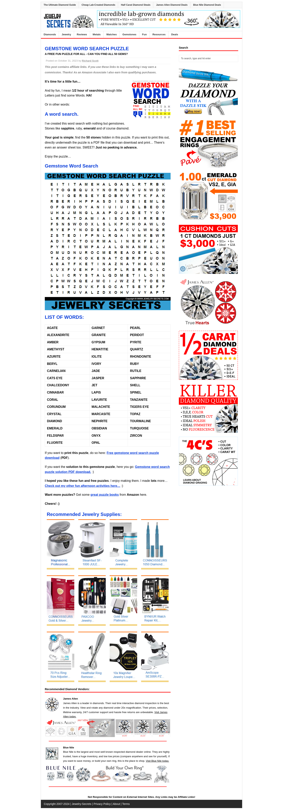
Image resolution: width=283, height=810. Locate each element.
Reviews (82, 34)
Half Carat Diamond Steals (135, 5)
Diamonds (50, 34)
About (116, 803)
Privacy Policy (102, 803)
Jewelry (66, 34)
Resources (159, 34)
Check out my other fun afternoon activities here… (82, 485)
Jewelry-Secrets (81, 803)
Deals (174, 34)
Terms (126, 803)
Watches (111, 34)
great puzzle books (104, 494)
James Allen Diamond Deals (171, 5)
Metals (97, 34)
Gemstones (129, 34)
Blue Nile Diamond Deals (207, 5)
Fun (144, 34)
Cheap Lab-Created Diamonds (98, 5)
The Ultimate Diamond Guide (60, 5)
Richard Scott (90, 60)
